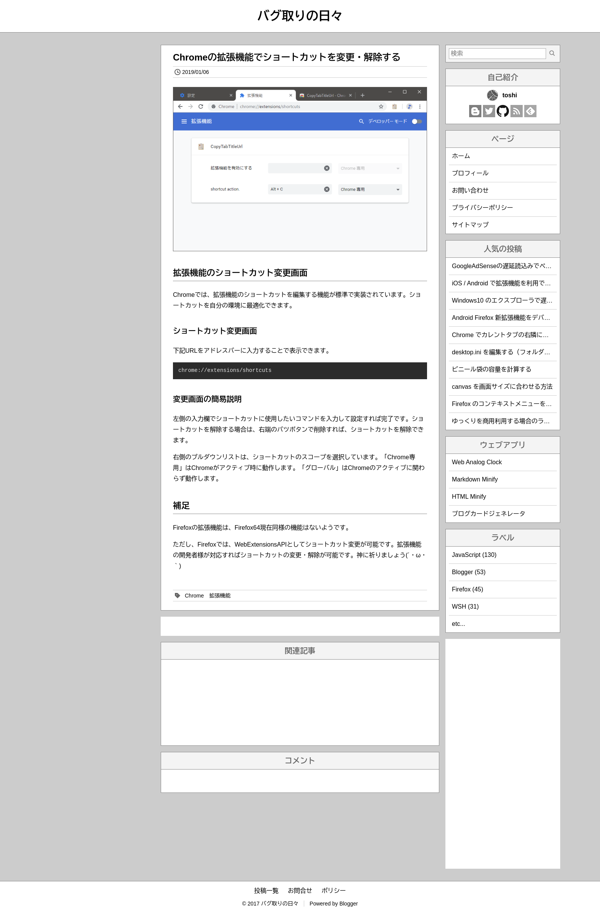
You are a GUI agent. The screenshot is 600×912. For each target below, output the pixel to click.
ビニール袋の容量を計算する (492, 369)
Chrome (194, 596)
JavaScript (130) (474, 555)
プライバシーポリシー (482, 208)
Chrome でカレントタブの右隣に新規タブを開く (518, 335)
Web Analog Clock (477, 462)
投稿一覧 (266, 890)
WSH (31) (465, 606)
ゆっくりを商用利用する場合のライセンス (510, 421)
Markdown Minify (475, 479)
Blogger (348, 904)
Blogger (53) (469, 572)
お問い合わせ (470, 190)
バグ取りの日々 (300, 16)
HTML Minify (469, 496)
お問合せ (300, 890)
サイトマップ (470, 225)
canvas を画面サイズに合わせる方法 (502, 386)
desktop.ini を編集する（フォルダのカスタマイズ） (522, 352)
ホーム (461, 156)
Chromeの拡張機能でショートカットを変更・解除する (287, 57)
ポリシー (333, 890)
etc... (458, 624)
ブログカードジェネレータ (488, 514)
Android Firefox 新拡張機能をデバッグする (510, 317)
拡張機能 (220, 596)
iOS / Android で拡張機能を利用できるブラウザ (517, 283)
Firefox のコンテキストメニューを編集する (511, 404)
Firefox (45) (467, 589)
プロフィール (470, 173)
